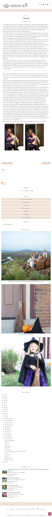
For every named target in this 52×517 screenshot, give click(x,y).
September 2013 (8, 424)
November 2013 (8, 420)
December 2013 (8, 418)
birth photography (26, 199)
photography (26, 208)
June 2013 (7, 429)
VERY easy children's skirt (10, 440)
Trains (6, 444)
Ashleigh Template (21, 515)
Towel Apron (7, 447)
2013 (5, 416)
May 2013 (7, 431)
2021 (5, 402)
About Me (26, 15)
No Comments (10, 475)
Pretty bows (7, 442)
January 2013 (7, 438)
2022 (5, 400)
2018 (5, 407)
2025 (5, 394)
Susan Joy (5, 182)
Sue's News (16, 515)
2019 (5, 405)
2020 (5, 404)
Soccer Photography (13, 478)
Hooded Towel (8, 454)
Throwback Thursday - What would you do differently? (15, 451)
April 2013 (7, 433)
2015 (5, 413)
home (26, 205)
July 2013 (7, 427)
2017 (5, 409)
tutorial (26, 214)
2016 (5, 411)
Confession (7, 456)
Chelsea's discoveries (9, 458)
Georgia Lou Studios (34, 515)
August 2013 (7, 426)
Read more (15, 474)
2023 (5, 398)
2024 (5, 396)
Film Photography (12, 485)
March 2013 (7, 435)
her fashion (26, 202)
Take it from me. (8, 449)
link (11, 119)
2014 (5, 415)
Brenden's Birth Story (13, 492)
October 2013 (8, 422)
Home (6, 453)
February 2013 (8, 437)
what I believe (26, 217)
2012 (5, 461)
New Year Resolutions (9, 460)
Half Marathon (8, 446)
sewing (26, 211)
